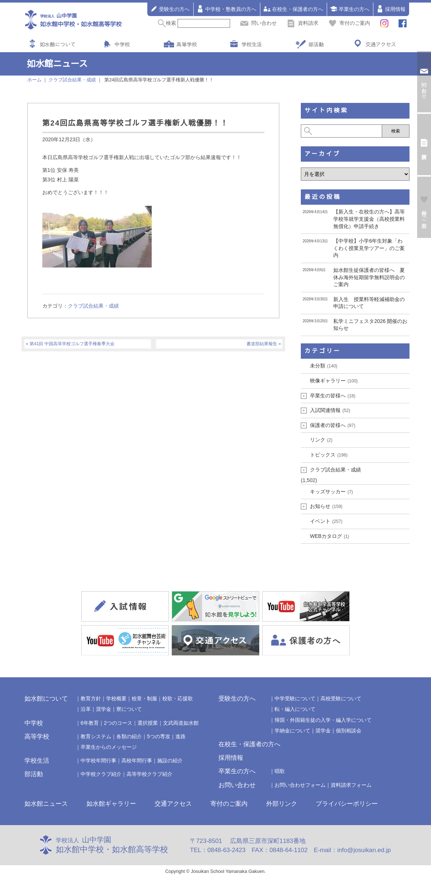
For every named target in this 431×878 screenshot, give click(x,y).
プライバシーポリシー (347, 803)
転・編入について (295, 709)
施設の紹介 (170, 760)
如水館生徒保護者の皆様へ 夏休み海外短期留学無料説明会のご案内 (369, 277)
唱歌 (280, 771)
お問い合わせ (237, 785)
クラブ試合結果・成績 (93, 306)
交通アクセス (380, 44)
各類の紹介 (129, 736)
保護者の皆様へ (332, 425)
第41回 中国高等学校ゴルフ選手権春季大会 (72, 343)
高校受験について (341, 698)
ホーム (34, 79)
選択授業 (147, 723)
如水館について (57, 44)
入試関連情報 (330, 410)
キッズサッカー (331, 491)
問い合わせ (258, 23)
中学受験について (295, 698)
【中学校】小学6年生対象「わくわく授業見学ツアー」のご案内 (369, 248)
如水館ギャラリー (111, 803)
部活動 (316, 44)
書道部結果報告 (261, 343)
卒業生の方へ (349, 8)
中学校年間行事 (98, 760)
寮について (129, 709)
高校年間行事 (136, 760)
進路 (180, 736)
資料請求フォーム (351, 785)
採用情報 (390, 8)
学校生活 (251, 44)
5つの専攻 (158, 736)
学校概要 (116, 698)
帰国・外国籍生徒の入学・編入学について (323, 720)
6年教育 (90, 723)
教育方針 (91, 698)
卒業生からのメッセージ (109, 747)
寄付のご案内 (349, 23)
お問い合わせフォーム (300, 785)
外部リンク (281, 803)
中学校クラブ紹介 (101, 774)
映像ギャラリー (334, 381)
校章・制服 (144, 698)
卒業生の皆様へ (332, 395)
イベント (326, 521)
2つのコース (118, 723)
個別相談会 (348, 730)
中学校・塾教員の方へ (226, 8)
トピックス (328, 455)
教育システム (96, 736)
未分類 (323, 366)
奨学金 (103, 709)
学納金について (292, 730)
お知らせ (326, 506)
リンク (321, 440)
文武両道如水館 (181, 723)
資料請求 (302, 23)
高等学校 (186, 44)
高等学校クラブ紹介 (149, 774)
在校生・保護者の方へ (293, 8)
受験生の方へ (170, 8)
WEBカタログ (329, 536)
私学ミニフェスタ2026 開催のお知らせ (370, 324)
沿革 (86, 709)
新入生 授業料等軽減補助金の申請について (369, 302)
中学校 (122, 44)
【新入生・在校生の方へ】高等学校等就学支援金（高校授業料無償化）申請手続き (369, 219)
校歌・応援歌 (177, 698)
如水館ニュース (46, 803)
